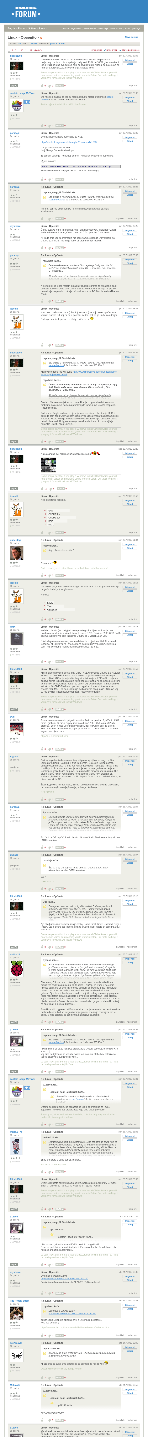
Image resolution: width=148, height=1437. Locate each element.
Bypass (14, 756)
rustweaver (16, 1343)
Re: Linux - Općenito (52, 187)
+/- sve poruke (95, 50)
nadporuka (132, 218)
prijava (65, 28)
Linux (42, 28)
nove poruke (116, 28)
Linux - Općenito (50, 56)
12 (31, 50)
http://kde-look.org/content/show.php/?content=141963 (69, 142)
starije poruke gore (131, 50)
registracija (76, 28)
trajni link (133, 85)
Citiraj (130, 64)
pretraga (136, 28)
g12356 (14, 1029)
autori (127, 28)
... (18, 50)
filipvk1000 (16, 56)
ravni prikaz (112, 50)
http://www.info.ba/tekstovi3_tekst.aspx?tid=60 (64, 1278)
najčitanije (103, 28)
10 (22, 50)
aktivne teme (90, 28)
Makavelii (15, 1385)
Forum (21, 28)
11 (26, 50)
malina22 (15, 954)
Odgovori (130, 60)
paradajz (15, 133)
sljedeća (38, 50)
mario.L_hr (16, 1132)
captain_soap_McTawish (24, 93)
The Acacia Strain (20, 1300)
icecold (14, 308)
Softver (32, 28)
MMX (13, 626)
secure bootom (56, 199)
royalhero (15, 226)
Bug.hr (11, 28)
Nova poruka (131, 37)
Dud (12, 716)
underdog (15, 540)
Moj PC (14, 86)
